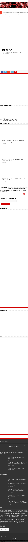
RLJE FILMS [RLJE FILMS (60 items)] (18, 518)
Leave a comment (6, 53)
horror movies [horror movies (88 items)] (14, 515)
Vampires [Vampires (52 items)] (8, 522)
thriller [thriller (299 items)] (15, 521)
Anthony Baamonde (6, 52)
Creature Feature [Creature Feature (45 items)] (24, 510)
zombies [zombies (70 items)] (4, 523)
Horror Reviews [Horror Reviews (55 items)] (21, 515)
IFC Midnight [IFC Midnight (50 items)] (5, 516)
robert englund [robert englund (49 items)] (23, 518)
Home (2, 14)
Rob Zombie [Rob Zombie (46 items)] (2, 519)
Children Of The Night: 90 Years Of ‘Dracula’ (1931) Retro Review (10, 119)
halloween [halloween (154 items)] (7, 513)
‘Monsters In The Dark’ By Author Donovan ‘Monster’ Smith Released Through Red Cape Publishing (13, 451)
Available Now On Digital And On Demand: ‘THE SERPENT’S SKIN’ (16, 490)
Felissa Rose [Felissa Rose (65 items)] (14, 511)
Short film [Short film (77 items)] (12, 519)
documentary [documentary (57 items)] (6, 511)
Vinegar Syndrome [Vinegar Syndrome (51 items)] (13, 522)
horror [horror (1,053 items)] (13, 513)
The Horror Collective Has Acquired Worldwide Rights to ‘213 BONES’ (17, 484)
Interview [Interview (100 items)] (18, 516)
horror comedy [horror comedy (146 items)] (20, 513)
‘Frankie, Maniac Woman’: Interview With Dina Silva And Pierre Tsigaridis (13, 141)
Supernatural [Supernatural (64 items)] (10, 521)
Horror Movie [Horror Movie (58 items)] (7, 515)
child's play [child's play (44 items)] (16, 510)
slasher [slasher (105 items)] (22, 519)
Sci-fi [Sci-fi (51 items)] (6, 519)
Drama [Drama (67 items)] (10, 511)
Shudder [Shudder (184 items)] (17, 519)
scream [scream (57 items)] (8, 519)
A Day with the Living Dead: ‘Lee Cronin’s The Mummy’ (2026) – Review (17, 502)
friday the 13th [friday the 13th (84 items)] (20, 511)
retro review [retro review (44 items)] (11, 518)
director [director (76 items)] (2, 511)
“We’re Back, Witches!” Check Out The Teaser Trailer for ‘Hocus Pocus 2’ (17, 463)
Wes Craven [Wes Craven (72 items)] (19, 522)
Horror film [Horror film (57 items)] (2, 515)
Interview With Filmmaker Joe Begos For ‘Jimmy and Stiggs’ (17, 445)
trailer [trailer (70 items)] (19, 521)
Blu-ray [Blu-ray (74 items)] (11, 510)
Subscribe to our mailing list (8, 198)
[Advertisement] (14, 32)
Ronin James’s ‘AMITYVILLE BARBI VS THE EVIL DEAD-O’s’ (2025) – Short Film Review (17, 457)
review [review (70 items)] (14, 518)
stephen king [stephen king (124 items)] (3, 521)
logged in (15, 188)
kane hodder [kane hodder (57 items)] (2, 518)
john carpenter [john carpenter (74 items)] (24, 516)
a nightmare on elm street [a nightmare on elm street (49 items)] (5, 510)
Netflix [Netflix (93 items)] (7, 518)
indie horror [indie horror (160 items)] (12, 516)
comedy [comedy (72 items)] (19, 510)
